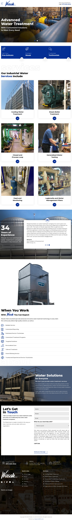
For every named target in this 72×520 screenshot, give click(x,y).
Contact (26, 486)
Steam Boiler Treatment (54, 113)
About (25, 476)
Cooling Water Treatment (52, 474)
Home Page (27, 474)
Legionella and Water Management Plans (54, 199)
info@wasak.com (57, 464)
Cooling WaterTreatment (17, 113)
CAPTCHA (37, 443)
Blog (25, 483)
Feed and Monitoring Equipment (54, 483)
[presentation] (45, 447)
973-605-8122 (66, 4)
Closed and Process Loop (17, 156)
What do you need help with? (43, 421)
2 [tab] (47, 245)
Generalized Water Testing (54, 156)
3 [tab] (49, 245)
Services (26, 479)
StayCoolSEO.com (39, 519)
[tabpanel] (36, 24)
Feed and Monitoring (17, 199)
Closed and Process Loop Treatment (55, 479)
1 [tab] (45, 245)
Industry (26, 481)
